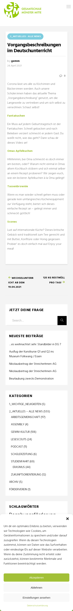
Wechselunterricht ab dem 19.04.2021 (20, 282)
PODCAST (17, 446)
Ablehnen (36, 587)
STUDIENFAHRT (20, 461)
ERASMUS (19, 467)
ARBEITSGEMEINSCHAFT (25, 417)
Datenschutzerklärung (37, 606)
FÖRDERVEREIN (18, 489)
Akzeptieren (36, 577)
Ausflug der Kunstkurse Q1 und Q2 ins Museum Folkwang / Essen (31, 354)
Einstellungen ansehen (36, 597)
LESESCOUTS (18, 439)
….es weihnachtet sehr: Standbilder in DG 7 (35, 344)
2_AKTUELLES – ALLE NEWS (26, 411)
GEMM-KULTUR (20, 432)
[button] (67, 519)
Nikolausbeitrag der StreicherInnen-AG (32, 364)
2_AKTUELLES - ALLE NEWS (25, 36)
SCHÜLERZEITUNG (22, 454)
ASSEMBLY (17, 424)
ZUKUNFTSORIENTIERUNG (26, 474)
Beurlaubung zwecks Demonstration (31, 379)
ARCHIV (13, 482)
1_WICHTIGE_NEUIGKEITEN (25, 404)
